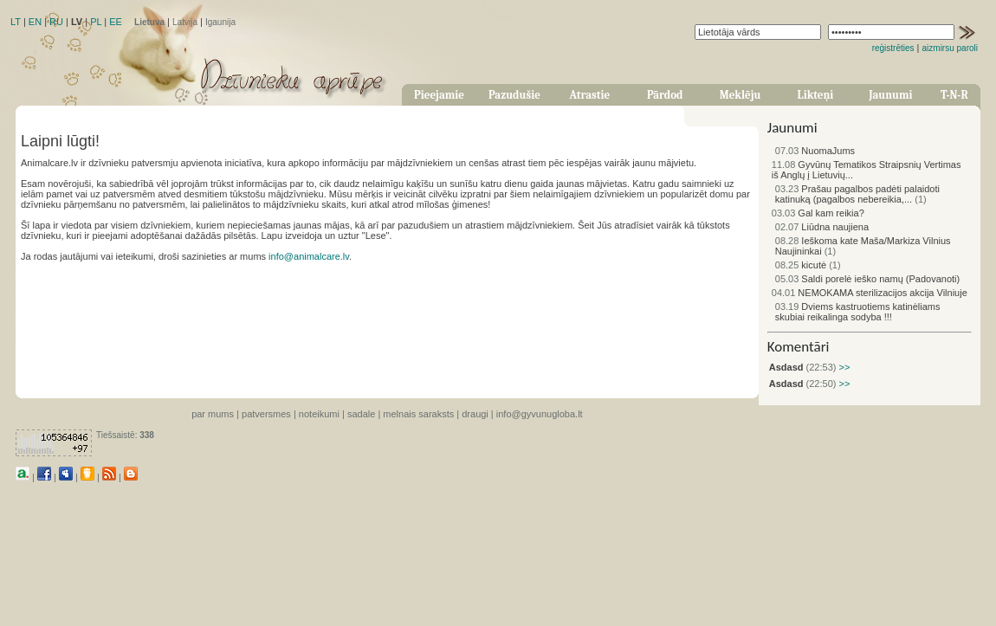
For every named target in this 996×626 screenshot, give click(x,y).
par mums (212, 414)
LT (15, 21)
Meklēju (740, 94)
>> (843, 367)
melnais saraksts (418, 414)
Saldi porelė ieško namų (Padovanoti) (867, 279)
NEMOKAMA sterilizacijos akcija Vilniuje (869, 292)
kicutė (800, 265)
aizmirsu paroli (950, 48)
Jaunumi (890, 94)
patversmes (266, 414)
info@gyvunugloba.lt (539, 414)
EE (115, 21)
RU (56, 21)
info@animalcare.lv (308, 256)
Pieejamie (439, 94)
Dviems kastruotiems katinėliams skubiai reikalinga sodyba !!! (858, 311)
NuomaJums (815, 150)
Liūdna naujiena (822, 227)
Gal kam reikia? (818, 213)
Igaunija (220, 22)
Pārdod (665, 94)
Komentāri (798, 347)
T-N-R (954, 94)
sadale (361, 414)
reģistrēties (893, 48)
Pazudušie (514, 94)
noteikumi (319, 414)
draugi (475, 414)
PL (95, 21)
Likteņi (816, 94)
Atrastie (589, 94)
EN (35, 21)
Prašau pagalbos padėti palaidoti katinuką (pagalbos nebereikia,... (857, 194)
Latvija (184, 22)
